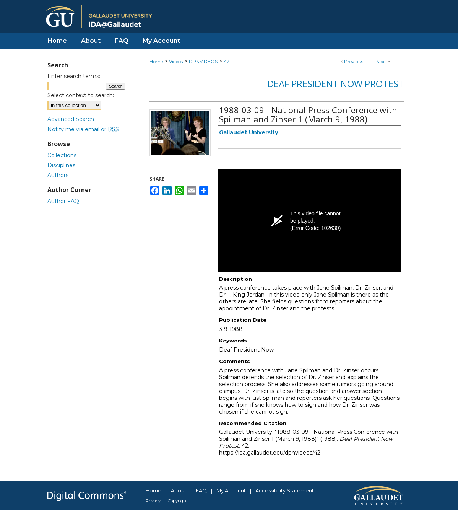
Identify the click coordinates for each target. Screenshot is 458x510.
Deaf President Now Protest (335, 83)
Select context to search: (80, 95)
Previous (353, 61)
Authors (57, 175)
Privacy (153, 500)
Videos (176, 61)
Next (381, 61)
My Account (231, 490)
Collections (61, 155)
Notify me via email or (83, 129)
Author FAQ (63, 201)
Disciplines (61, 165)
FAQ (201, 490)
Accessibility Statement (284, 490)
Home (156, 61)
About (178, 490)
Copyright (178, 500)
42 (226, 61)
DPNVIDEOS (203, 61)
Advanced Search (70, 119)
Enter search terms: (73, 76)
